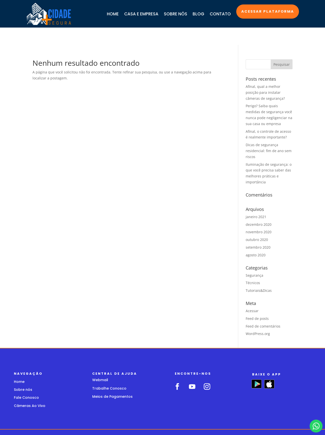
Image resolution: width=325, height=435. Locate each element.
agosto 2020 (256, 237)
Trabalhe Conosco (109, 370)
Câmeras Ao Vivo (29, 388)
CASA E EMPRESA (141, 14)
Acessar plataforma (267, 11)
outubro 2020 (257, 222)
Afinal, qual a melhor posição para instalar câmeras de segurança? (265, 75)
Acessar (252, 293)
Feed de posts (257, 301)
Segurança (254, 258)
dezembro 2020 (258, 207)
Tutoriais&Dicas (259, 273)
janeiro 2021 (256, 199)
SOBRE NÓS (175, 14)
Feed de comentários (263, 308)
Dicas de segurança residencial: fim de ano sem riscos (269, 133)
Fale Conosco (26, 380)
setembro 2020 (258, 230)
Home (19, 364)
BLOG (198, 14)
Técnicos (253, 265)
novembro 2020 (258, 214)
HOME (113, 14)
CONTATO (220, 14)
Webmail (100, 362)
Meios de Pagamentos (112, 379)
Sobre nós (23, 372)
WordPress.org (258, 316)
